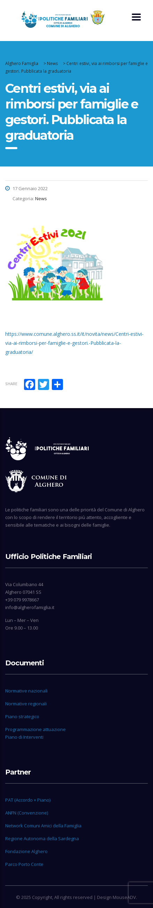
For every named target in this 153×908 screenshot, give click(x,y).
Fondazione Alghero (26, 851)
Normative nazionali (26, 691)
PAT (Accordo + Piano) (27, 800)
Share (11, 383)
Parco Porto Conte (24, 864)
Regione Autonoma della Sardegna (42, 838)
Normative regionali (26, 703)
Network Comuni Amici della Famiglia (43, 825)
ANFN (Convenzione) (26, 813)
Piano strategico (22, 716)
